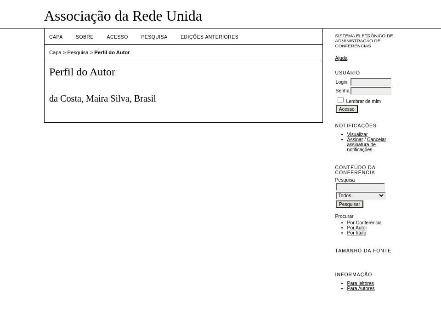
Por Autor (357, 227)
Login (341, 82)
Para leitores (360, 283)
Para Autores (361, 288)
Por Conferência (364, 222)
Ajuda (341, 58)
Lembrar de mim (363, 101)
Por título (357, 232)
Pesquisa (154, 37)
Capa (56, 37)
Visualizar (357, 134)
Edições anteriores (209, 37)
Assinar (355, 139)
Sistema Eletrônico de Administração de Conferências (364, 40)
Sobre (85, 37)
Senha (343, 90)
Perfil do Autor (112, 52)
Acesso (117, 37)
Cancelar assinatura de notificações (366, 144)
